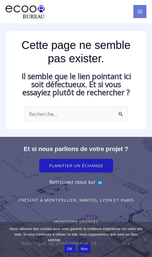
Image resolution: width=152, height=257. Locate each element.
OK (69, 249)
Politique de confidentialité (83, 240)
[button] (76, 200)
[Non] (145, 239)
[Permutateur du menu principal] (139, 11)
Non (84, 249)
